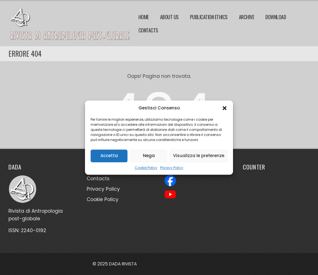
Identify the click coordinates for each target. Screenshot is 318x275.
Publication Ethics (209, 17)
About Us (169, 17)
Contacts (148, 30)
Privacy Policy (171, 167)
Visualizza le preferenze (198, 156)
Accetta (109, 156)
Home (143, 17)
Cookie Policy (146, 167)
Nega (149, 156)
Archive (246, 17)
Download (275, 17)
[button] (224, 108)
